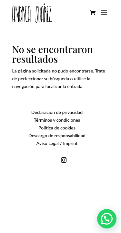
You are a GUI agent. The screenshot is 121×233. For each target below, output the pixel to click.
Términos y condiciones (57, 120)
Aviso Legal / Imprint (57, 143)
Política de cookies (57, 127)
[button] (106, 218)
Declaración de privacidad (57, 112)
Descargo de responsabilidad (57, 135)
